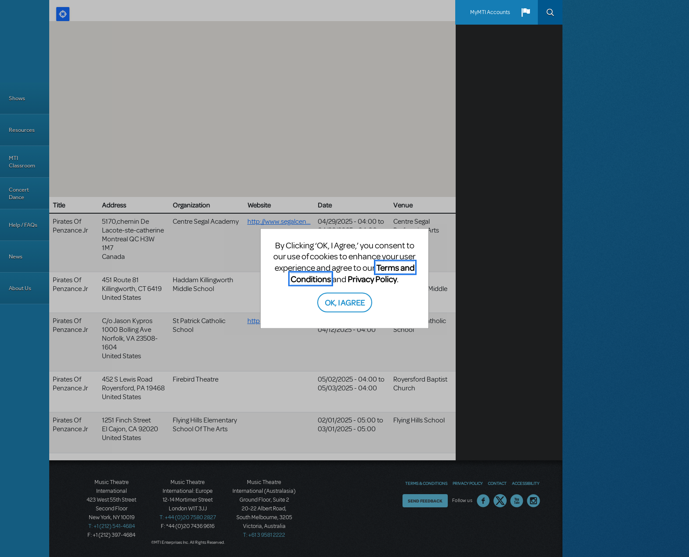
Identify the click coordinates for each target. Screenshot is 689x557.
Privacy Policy (372, 278)
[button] (525, 12)
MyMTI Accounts (490, 12)
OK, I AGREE (345, 302)
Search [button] (550, 12)
